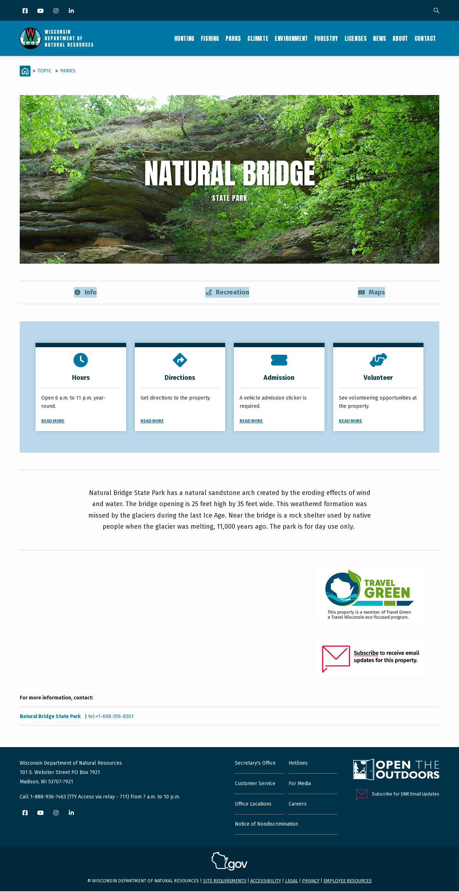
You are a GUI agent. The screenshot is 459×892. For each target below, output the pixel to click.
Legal (291, 881)
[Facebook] (26, 11)
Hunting (184, 38)
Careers (298, 804)
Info (85, 292)
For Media (300, 784)
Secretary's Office (255, 763)
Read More (53, 421)
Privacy (311, 881)
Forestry (326, 38)
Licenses (356, 38)
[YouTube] (41, 11)
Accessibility (265, 881)
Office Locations (253, 804)
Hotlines (298, 763)
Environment (291, 38)
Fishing (210, 38)
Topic (45, 71)
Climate (257, 38)
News (379, 38)
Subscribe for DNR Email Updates (405, 794)
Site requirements (224, 881)
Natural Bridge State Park (51, 717)
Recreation (227, 292)
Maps (371, 292)
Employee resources (347, 881)
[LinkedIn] (72, 11)
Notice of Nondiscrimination (266, 824)
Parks (233, 38)
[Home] (25, 71)
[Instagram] (56, 11)
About (400, 38)
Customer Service (255, 784)
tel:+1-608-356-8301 (111, 717)
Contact (425, 38)
